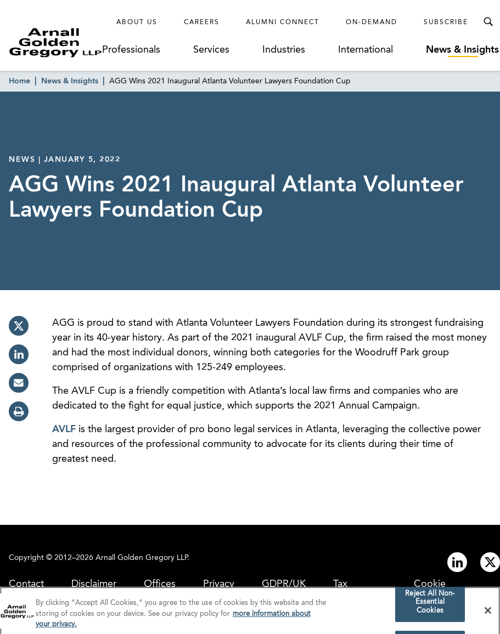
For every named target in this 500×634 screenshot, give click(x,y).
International (365, 50)
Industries (283, 50)
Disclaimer (93, 584)
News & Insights (462, 50)
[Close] (488, 613)
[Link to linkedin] (457, 562)
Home (19, 81)
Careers (202, 22)
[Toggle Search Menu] (488, 22)
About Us (137, 22)
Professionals (131, 50)
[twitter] (19, 326)
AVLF (64, 429)
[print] (19, 411)
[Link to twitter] (490, 562)
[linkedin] (19, 354)
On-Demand (371, 22)
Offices (160, 584)
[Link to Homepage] (55, 42)
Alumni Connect (282, 22)
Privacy (218, 584)
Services (211, 50)
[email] (19, 383)
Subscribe (446, 22)
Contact (26, 584)
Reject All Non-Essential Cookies (429, 605)
